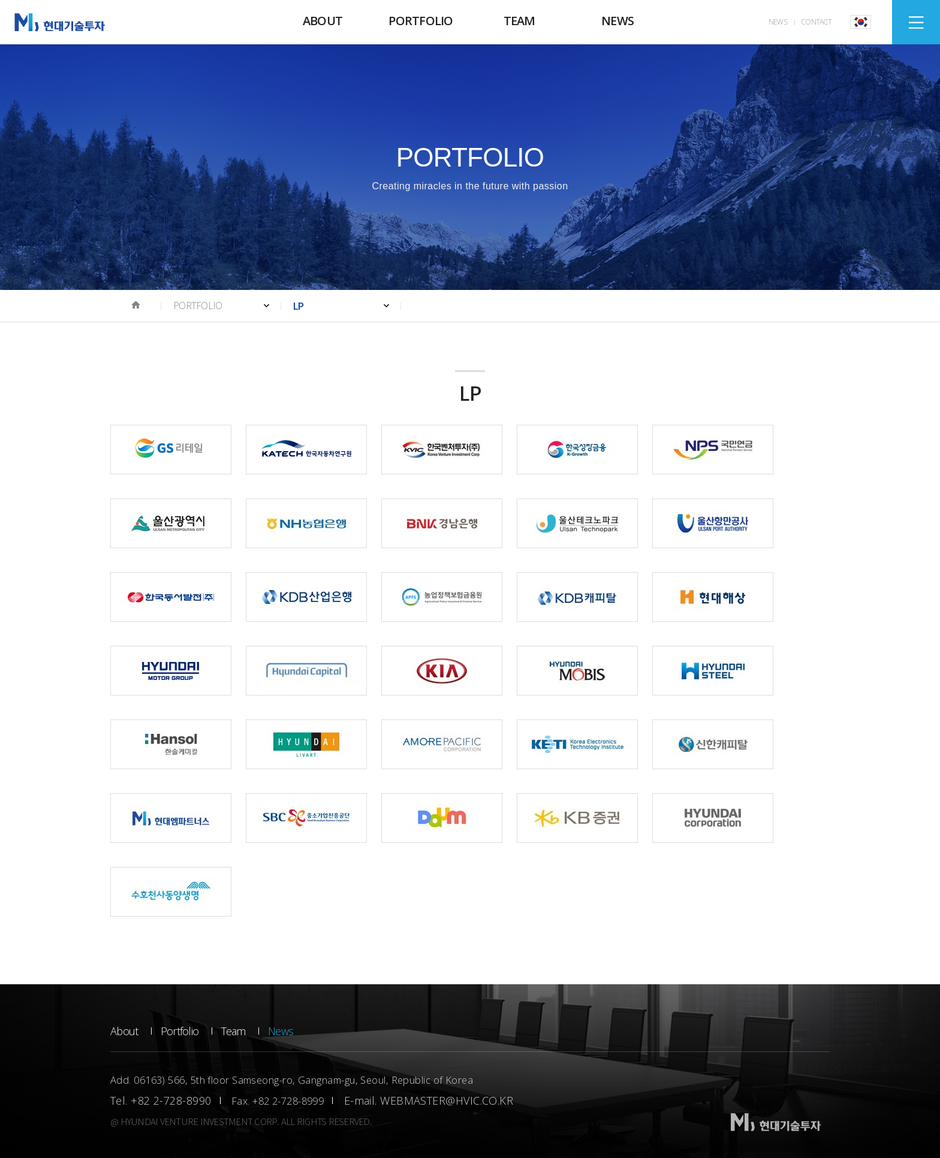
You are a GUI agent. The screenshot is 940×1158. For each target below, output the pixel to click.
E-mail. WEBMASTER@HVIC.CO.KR (429, 1100)
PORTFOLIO (420, 21)
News (280, 1031)
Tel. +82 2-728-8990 (161, 1100)
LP (298, 305)
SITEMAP (916, 22)
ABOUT (322, 21)
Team (233, 1031)
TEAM (519, 21)
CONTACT (816, 22)
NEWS (617, 21)
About (124, 1031)
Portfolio (179, 1031)
